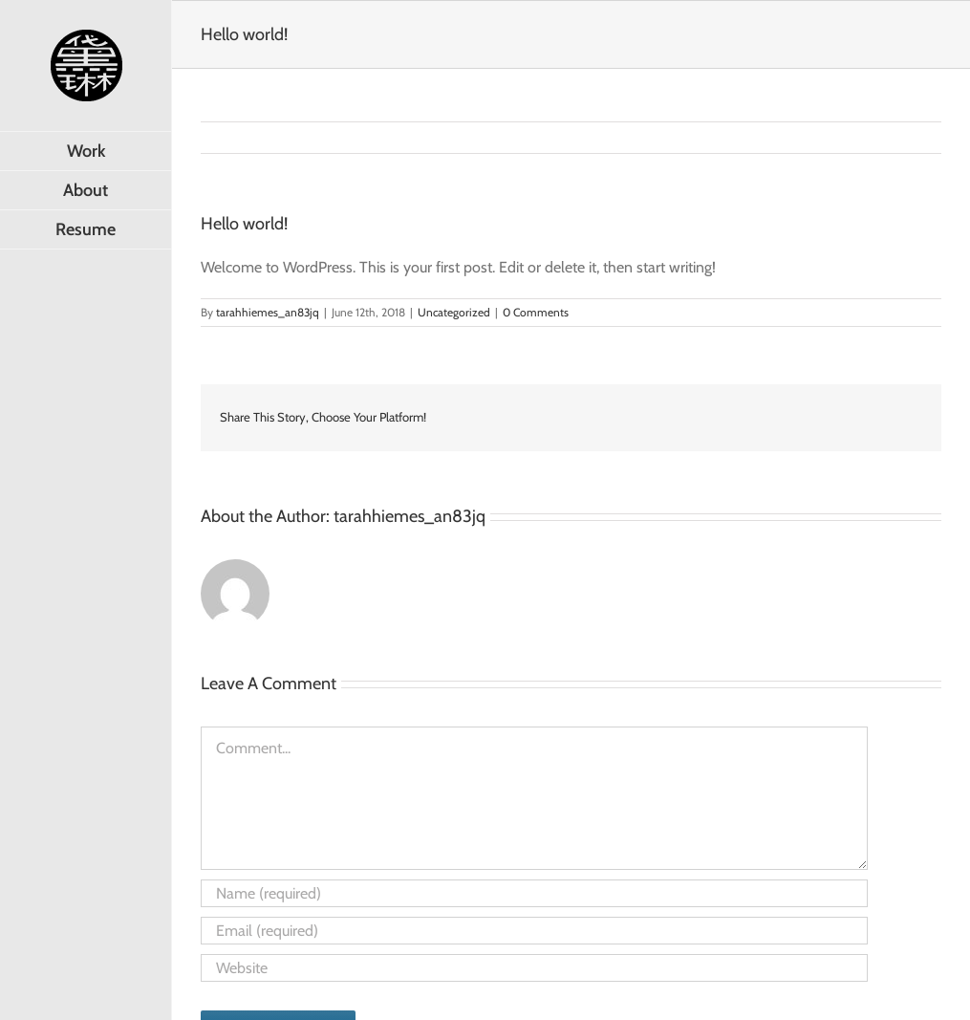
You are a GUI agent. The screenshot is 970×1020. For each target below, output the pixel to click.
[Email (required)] (534, 930)
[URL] (534, 968)
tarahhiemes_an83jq (267, 312)
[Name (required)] (534, 893)
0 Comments (536, 312)
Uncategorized (454, 312)
